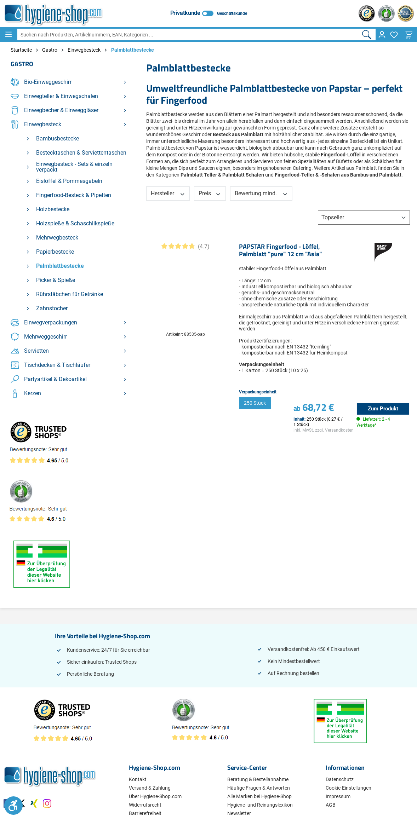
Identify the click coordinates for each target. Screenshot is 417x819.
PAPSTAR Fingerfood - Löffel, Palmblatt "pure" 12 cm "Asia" (280, 250)
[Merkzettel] (394, 34)
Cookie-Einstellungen (348, 788)
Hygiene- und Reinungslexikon (260, 805)
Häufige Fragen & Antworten (258, 788)
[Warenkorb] (408, 35)
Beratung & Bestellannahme (258, 779)
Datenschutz (340, 779)
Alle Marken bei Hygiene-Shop (259, 796)
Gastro (22, 64)
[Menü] (8, 34)
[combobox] (187, 34)
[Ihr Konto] (382, 34)
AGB (331, 805)
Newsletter (239, 813)
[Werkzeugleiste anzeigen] (13, 805)
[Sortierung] (364, 217)
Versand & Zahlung (150, 788)
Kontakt (138, 779)
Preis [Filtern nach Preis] (210, 193)
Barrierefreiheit (145, 813)
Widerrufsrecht (145, 805)
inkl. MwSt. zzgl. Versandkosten (323, 430)
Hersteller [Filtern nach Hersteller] (168, 193)
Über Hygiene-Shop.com (155, 796)
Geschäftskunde (232, 13)
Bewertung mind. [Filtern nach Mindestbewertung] (261, 193)
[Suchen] (367, 34)
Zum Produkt (383, 408)
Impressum (338, 796)
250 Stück (255, 403)
